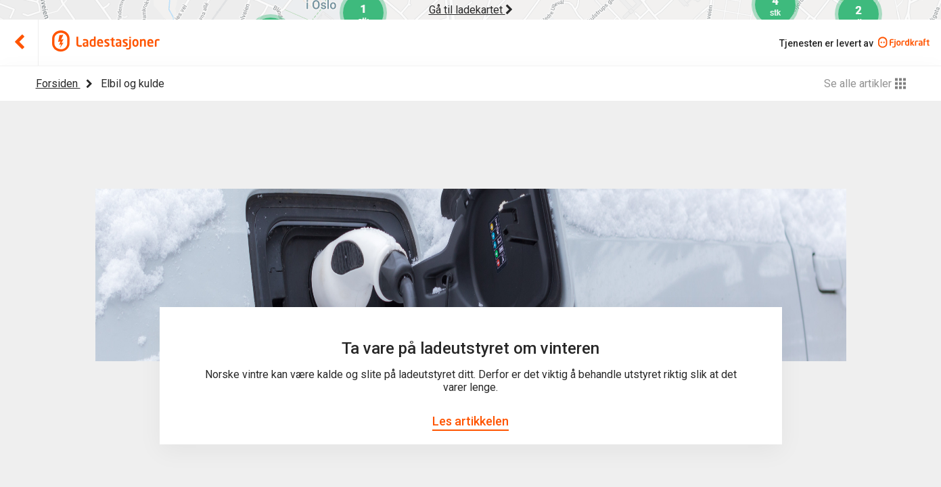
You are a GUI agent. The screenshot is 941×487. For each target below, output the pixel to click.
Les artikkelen (470, 421)
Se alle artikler (865, 83)
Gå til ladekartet (471, 9)
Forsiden (58, 83)
